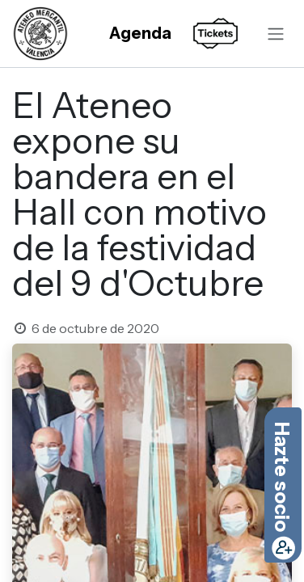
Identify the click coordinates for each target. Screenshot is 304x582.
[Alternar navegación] (276, 33)
